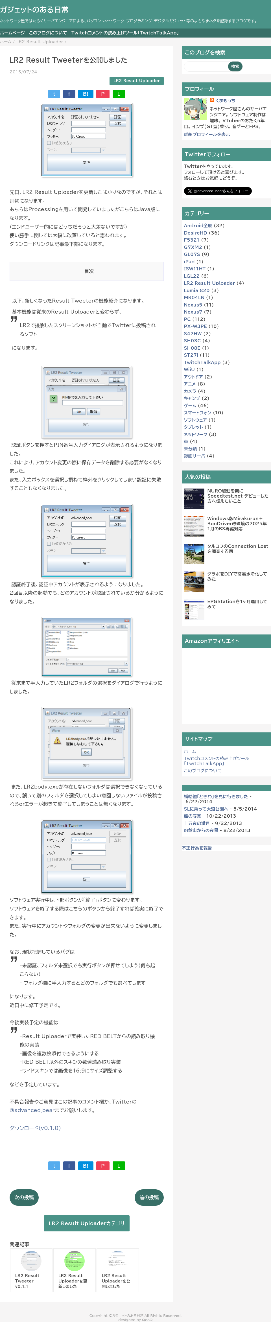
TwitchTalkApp (202, 362)
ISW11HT (195, 269)
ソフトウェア (195, 420)
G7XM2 (193, 247)
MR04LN (194, 298)
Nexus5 (193, 305)
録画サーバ (195, 456)
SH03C (192, 341)
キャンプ (192, 398)
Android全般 (198, 226)
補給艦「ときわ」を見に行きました (216, 796)
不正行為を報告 (197, 848)
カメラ (190, 391)
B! (86, 93)
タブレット (193, 427)
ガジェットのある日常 (34, 9)
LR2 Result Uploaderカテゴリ (86, 1223)
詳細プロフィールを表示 (207, 134)
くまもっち (225, 101)
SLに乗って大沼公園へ (206, 809)
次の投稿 (24, 1197)
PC (187, 319)
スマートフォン (197, 413)
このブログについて (48, 33)
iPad (189, 262)
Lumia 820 (197, 290)
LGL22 (192, 276)
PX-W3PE (195, 326)
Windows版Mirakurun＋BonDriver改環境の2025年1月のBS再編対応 (237, 523)
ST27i (191, 355)
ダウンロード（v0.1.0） (35, 1128)
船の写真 (192, 816)
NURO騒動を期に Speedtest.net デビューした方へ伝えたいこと (238, 496)
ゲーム (190, 406)
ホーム (190, 751)
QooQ (147, 1319)
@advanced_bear (32, 1110)
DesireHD (195, 233)
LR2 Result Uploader (136, 81)
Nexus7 (193, 312)
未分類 (190, 449)
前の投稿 (149, 1197)
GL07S (192, 254)
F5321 (192, 240)
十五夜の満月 (197, 823)
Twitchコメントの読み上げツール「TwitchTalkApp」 (125, 33)
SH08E (192, 348)
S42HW (193, 334)
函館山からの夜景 (201, 830)
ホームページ (12, 33)
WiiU (189, 369)
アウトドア (193, 377)
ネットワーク (195, 434)
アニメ (190, 384)
